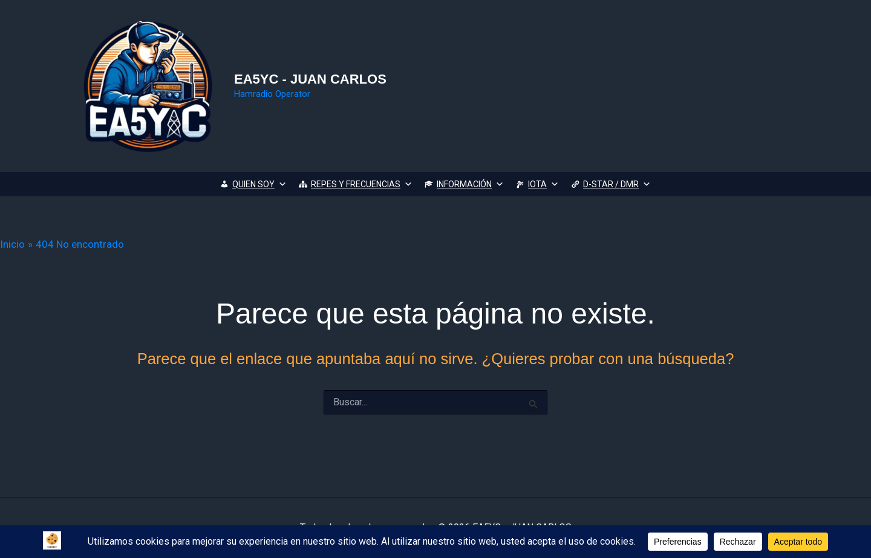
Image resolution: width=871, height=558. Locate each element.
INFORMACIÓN (470, 184)
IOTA (543, 184)
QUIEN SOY (259, 184)
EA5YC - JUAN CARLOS (310, 79)
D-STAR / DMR (617, 184)
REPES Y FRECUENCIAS (362, 184)
